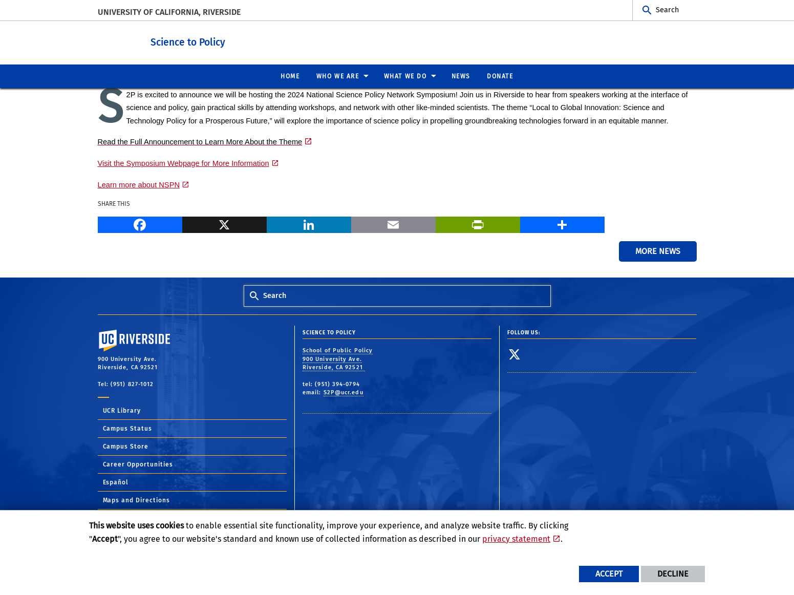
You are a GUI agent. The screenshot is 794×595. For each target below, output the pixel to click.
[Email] (393, 222)
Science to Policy (235, 40)
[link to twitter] (514, 354)
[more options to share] (562, 222)
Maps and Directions (136, 499)
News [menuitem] (461, 75)
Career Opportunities (138, 464)
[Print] (478, 222)
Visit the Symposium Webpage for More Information (183, 163)
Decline (673, 574)
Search (667, 10)
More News (657, 251)
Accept (609, 574)
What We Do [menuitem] (405, 75)
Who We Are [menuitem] (337, 75)
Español (116, 481)
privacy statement (516, 539)
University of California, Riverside (169, 12)
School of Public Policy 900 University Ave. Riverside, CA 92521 (338, 358)
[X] (224, 222)
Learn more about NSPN (139, 184)
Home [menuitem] (290, 75)
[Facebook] (140, 222)
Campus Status (128, 428)
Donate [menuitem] (500, 75)
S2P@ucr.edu (343, 392)
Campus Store (126, 446)
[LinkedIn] (309, 222)
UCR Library (122, 410)
